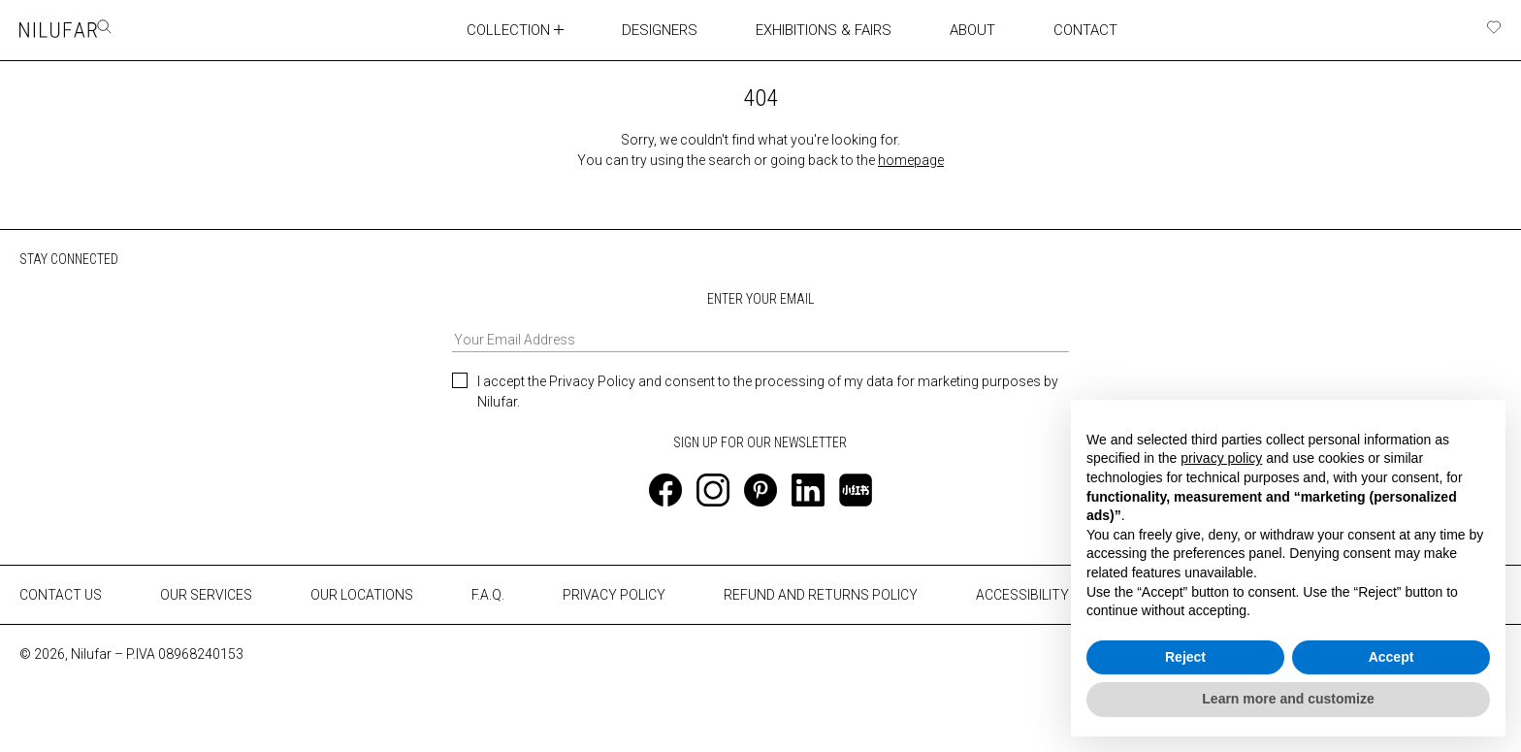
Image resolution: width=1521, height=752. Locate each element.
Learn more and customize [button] (1288, 698)
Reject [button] (1185, 657)
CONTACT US (60, 594)
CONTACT (1066, 29)
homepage (911, 159)
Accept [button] (1391, 657)
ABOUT (954, 29)
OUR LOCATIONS (361, 594)
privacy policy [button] (1221, 458)
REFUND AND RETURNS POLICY (821, 594)
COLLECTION (496, 29)
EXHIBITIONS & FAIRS (808, 29)
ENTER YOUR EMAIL (760, 320)
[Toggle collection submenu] (549, 29)
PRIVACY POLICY (614, 594)
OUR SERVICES (206, 594)
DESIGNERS (648, 29)
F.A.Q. (487, 594)
